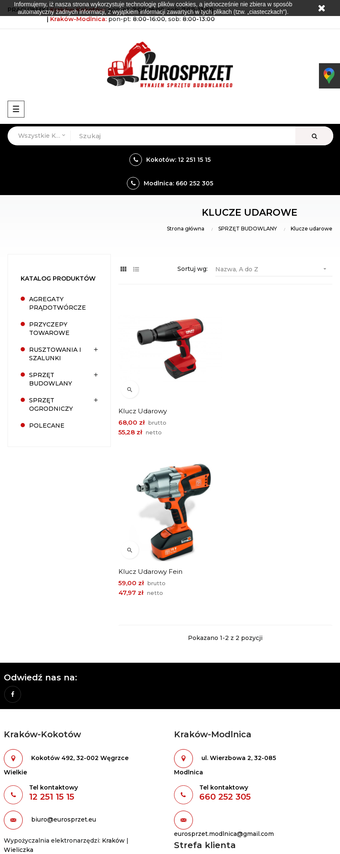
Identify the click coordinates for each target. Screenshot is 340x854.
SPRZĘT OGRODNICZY (51, 404)
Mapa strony (23, 828)
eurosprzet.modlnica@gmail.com (224, 673)
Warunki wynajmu (201, 706)
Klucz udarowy (142, 411)
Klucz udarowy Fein (261, 411)
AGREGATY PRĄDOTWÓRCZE (57, 303)
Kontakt (16, 813)
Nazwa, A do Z (273, 269)
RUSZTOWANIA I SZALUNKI (55, 354)
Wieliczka (18, 689)
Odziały (185, 735)
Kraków (113, 680)
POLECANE (46, 425)
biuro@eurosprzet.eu (63, 659)
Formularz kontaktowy (208, 721)
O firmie (16, 785)
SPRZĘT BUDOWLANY (50, 379)
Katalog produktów (58, 278)
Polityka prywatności (206, 749)
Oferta (13, 799)
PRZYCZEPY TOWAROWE (49, 329)
